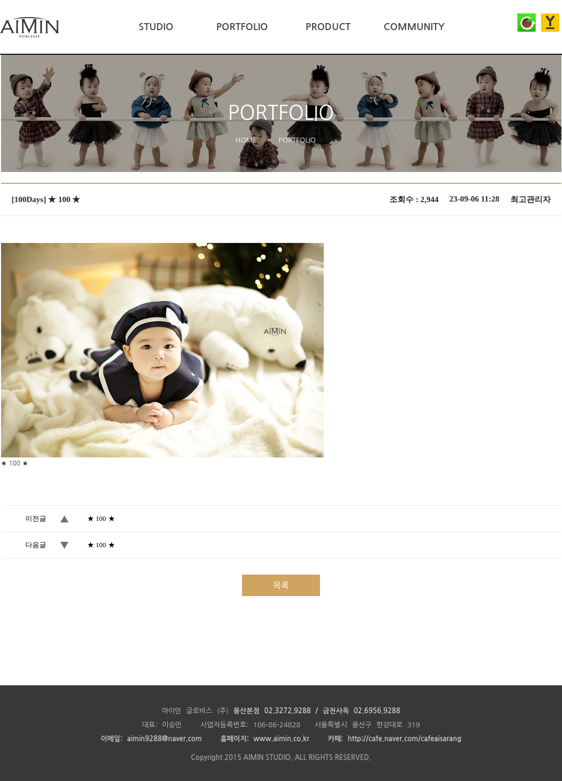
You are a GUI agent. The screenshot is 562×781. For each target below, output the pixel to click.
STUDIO (156, 27)
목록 (281, 585)
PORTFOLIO (242, 27)
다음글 (35, 545)
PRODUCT (328, 27)
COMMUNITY (413, 27)
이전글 (35, 518)
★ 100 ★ (101, 518)
